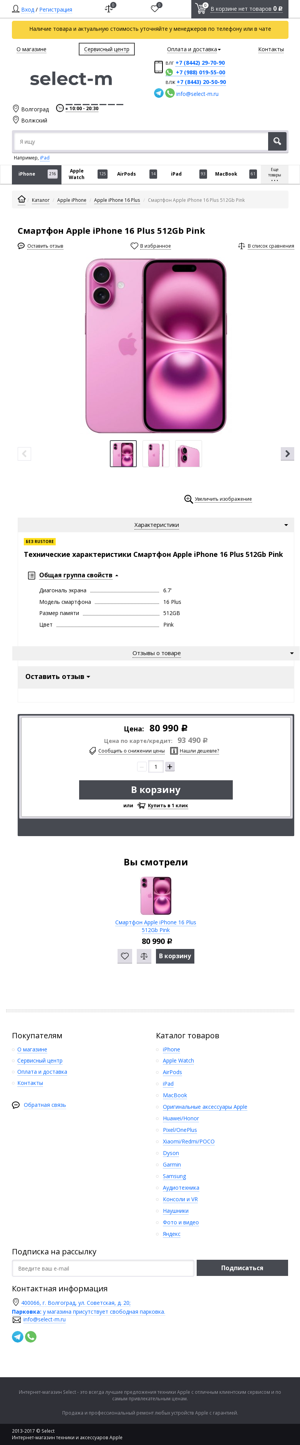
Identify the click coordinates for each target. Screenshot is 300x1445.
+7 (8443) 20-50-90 (201, 81)
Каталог (41, 200)
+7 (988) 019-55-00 (200, 72)
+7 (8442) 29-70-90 (200, 62)
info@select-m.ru (197, 93)
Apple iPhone (71, 200)
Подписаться (242, 1266)
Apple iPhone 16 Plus (117, 200)
